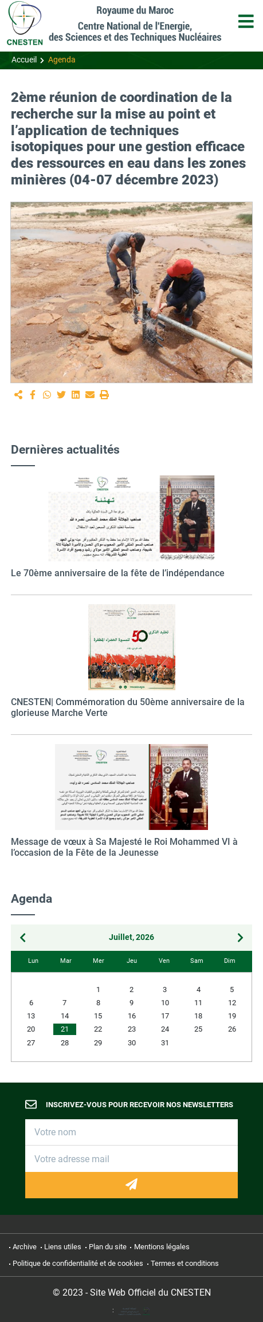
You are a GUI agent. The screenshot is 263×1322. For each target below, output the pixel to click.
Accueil (24, 60)
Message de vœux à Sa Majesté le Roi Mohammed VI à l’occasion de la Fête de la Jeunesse (124, 847)
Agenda (62, 60)
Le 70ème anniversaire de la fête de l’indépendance (118, 573)
